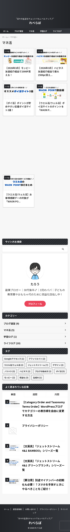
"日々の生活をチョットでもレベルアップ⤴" (35, 518)
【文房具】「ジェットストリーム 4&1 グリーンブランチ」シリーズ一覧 (43, 465)
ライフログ (57, 31)
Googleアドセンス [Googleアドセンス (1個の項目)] (14, 358)
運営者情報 (17, 509)
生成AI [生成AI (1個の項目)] (37, 377)
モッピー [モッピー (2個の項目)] (9, 377)
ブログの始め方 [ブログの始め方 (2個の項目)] (43, 371)
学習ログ (43, 31)
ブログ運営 (18, 31)
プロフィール (35, 304)
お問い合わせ (30, 509)
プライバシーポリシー (35, 425)
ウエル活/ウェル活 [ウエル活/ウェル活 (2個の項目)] (13, 365)
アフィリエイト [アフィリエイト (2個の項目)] (37, 358)
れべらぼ (35, 23)
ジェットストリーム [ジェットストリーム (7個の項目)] (38, 365)
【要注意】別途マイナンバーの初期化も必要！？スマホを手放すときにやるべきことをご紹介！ (43, 484)
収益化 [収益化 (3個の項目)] (24, 377)
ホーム (6, 31)
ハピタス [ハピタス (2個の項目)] (25, 371)
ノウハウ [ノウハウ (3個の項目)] (9, 371)
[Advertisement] (35, 143)
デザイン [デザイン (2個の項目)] (58, 365)
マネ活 (31, 31)
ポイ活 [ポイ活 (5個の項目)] (60, 371)
